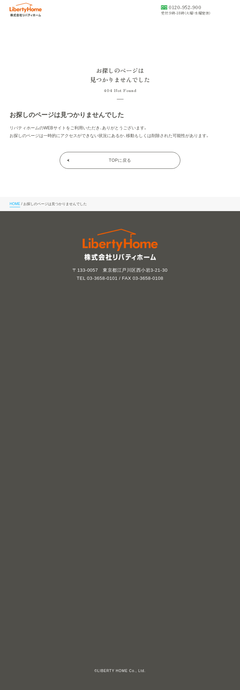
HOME (15, 204)
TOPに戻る (120, 160)
